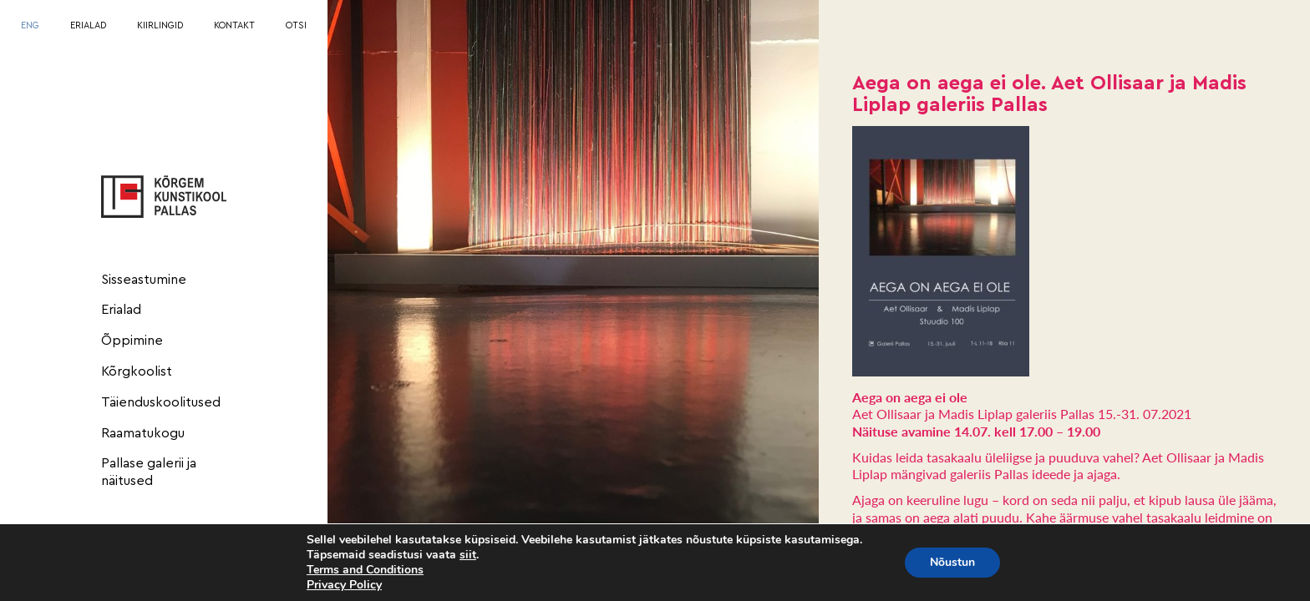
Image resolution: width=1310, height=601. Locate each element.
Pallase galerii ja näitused (148, 472)
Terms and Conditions (365, 570)
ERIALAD (88, 25)
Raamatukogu (143, 433)
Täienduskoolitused (161, 402)
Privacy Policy (344, 585)
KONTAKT (234, 25)
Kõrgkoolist (136, 371)
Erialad (121, 309)
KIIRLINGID (160, 25)
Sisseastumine (143, 279)
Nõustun (952, 562)
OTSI (296, 25)
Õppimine (132, 340)
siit (468, 555)
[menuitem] (30, 26)
